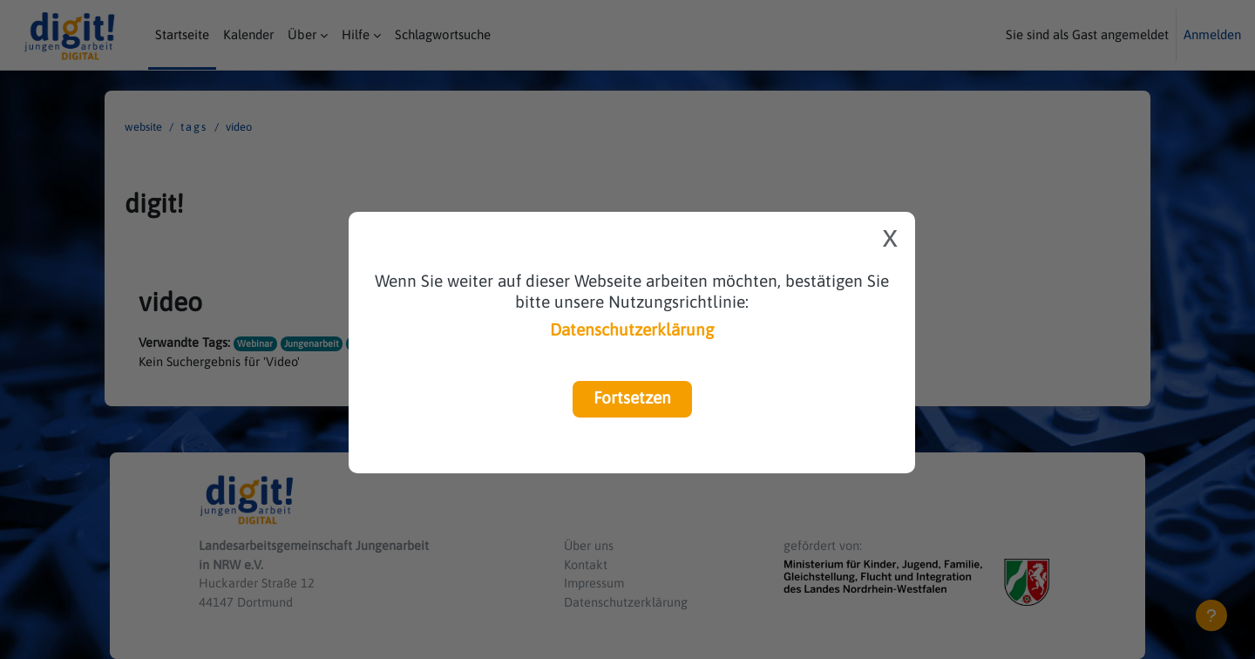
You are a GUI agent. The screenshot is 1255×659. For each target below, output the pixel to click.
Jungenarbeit (313, 343)
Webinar (256, 343)
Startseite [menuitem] (182, 34)
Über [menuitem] (302, 34)
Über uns (589, 542)
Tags (193, 126)
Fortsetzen (632, 397)
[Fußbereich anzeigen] (1211, 615)
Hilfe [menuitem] (356, 34)
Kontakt (586, 561)
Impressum (595, 581)
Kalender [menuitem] (248, 34)
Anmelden (1212, 34)
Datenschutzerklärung (632, 329)
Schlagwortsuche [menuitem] (443, 34)
